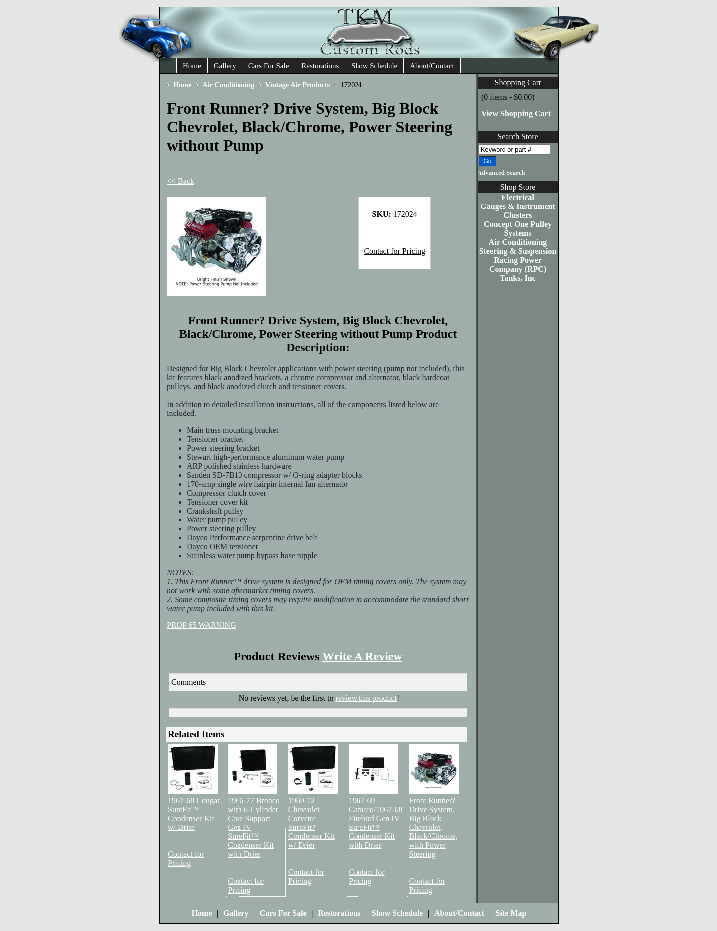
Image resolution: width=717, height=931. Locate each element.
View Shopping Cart (516, 113)
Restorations (320, 66)
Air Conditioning (518, 242)
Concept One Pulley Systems (518, 228)
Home (192, 66)
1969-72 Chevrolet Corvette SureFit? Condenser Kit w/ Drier (311, 822)
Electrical (517, 197)
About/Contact (432, 66)
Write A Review (362, 656)
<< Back (180, 181)
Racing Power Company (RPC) (517, 264)
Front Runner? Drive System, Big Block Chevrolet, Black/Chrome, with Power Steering (433, 827)
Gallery (225, 66)
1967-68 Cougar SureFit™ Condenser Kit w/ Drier (194, 813)
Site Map (511, 913)
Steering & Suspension (518, 251)
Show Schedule (374, 66)
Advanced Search (501, 172)
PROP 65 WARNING (201, 625)
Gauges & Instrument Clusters (517, 210)
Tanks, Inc (517, 278)
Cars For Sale (268, 66)
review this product (366, 698)
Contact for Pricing (394, 251)
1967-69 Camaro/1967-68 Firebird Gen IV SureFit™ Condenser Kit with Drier (375, 822)
